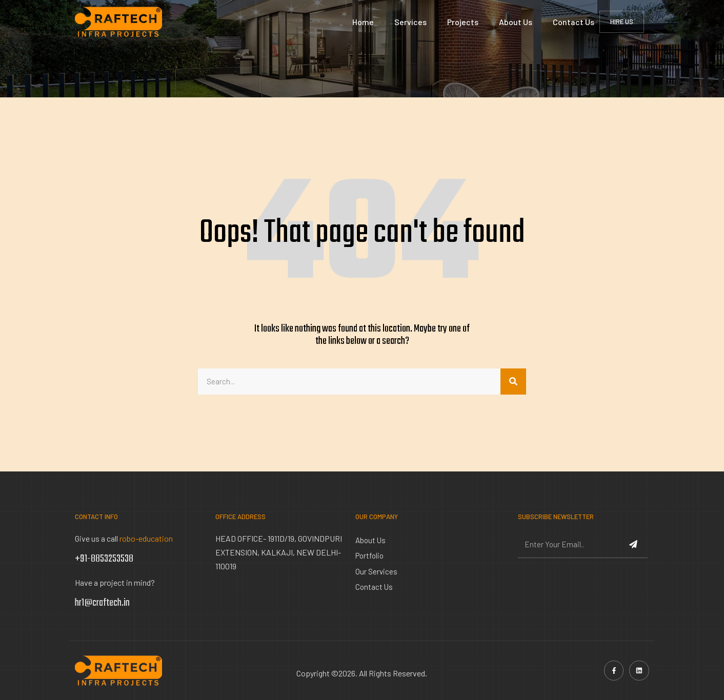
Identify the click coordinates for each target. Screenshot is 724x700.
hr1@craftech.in (102, 603)
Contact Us (573, 22)
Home (363, 22)
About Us (515, 22)
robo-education (146, 538)
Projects (462, 22)
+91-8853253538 (104, 559)
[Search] (513, 381)
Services (410, 22)
